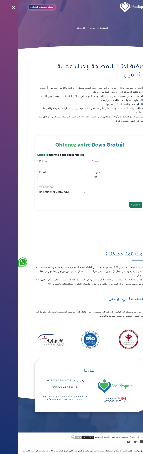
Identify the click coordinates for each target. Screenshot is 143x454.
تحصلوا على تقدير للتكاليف (23, 7)
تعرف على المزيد (14, 450)
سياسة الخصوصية (101, 437)
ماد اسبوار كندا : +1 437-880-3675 (96, 400)
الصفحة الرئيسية (81, 28)
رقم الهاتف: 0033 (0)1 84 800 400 (47, 380)
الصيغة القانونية (84, 437)
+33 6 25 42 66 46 (46, 387)
